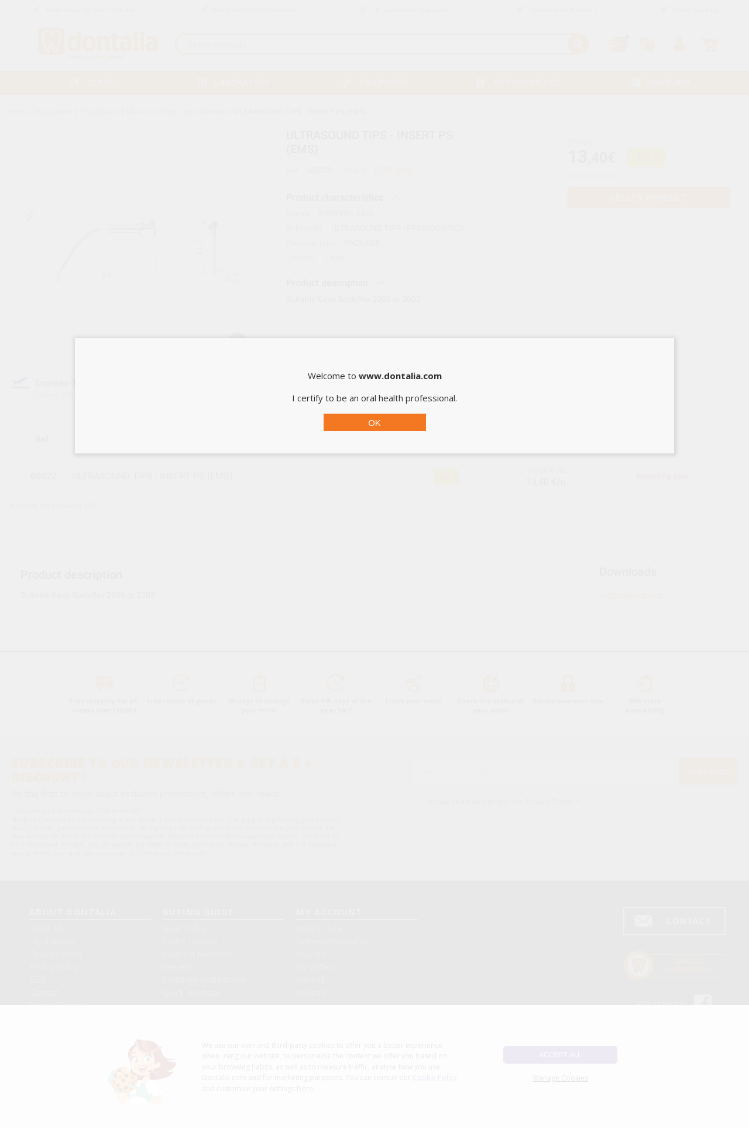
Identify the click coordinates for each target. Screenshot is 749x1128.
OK (374, 423)
